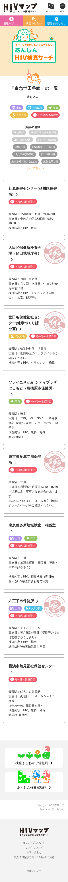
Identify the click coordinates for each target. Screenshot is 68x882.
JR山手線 (18, 132)
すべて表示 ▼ (35, 168)
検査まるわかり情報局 (31, 763)
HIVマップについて (34, 842)
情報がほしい (11, 23)
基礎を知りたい (56, 23)
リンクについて (34, 847)
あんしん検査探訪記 (31, 787)
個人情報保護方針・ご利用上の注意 (34, 857)
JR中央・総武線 (47, 139)
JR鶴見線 (20, 147)
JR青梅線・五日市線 (43, 147)
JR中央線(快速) (22, 139)
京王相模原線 (48, 154)
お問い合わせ (34, 852)
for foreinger (51, 11)
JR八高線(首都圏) (24, 154)
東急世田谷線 (50, 161)
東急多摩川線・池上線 (24, 161)
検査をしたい (34, 23)
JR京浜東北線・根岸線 (43, 132)
